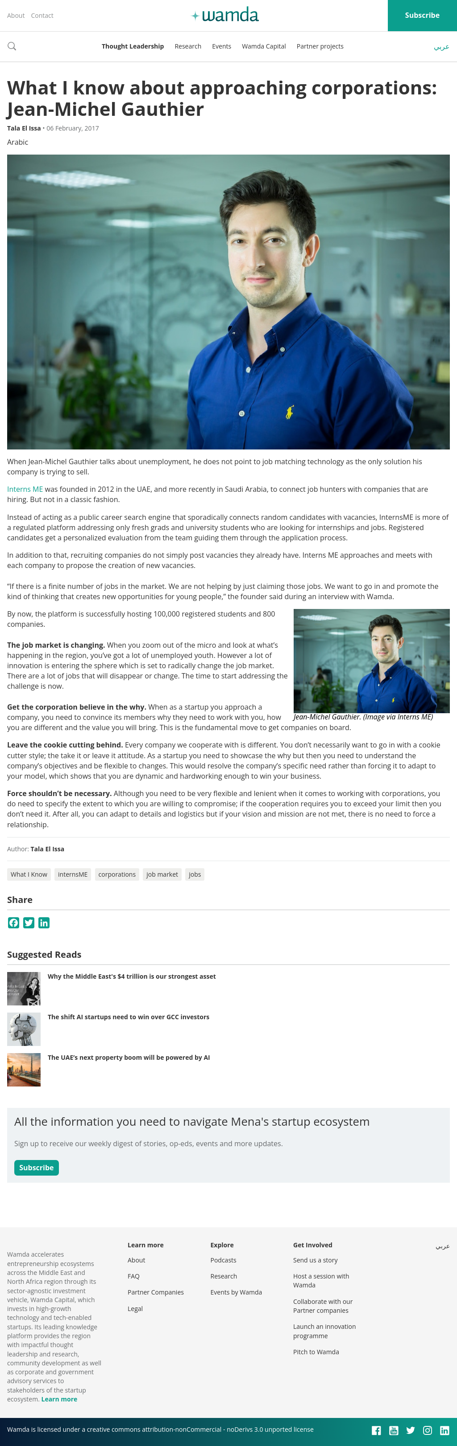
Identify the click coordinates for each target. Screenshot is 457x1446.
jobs (195, 874)
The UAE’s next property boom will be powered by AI (129, 1057)
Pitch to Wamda (316, 1352)
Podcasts (224, 1260)
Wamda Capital (264, 46)
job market (162, 874)
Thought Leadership (133, 46)
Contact (42, 15)
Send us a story (315, 1260)
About (16, 15)
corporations (117, 874)
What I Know (29, 874)
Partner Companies (156, 1292)
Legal (135, 1308)
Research (187, 46)
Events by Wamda (236, 1292)
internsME (72, 874)
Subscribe (422, 15)
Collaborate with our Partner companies (323, 1306)
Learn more (59, 1399)
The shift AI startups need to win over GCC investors (128, 1017)
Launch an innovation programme (324, 1331)
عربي (442, 46)
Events (221, 46)
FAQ (134, 1276)
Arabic (17, 142)
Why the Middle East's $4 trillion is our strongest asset (132, 976)
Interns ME (25, 489)
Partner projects (320, 46)
